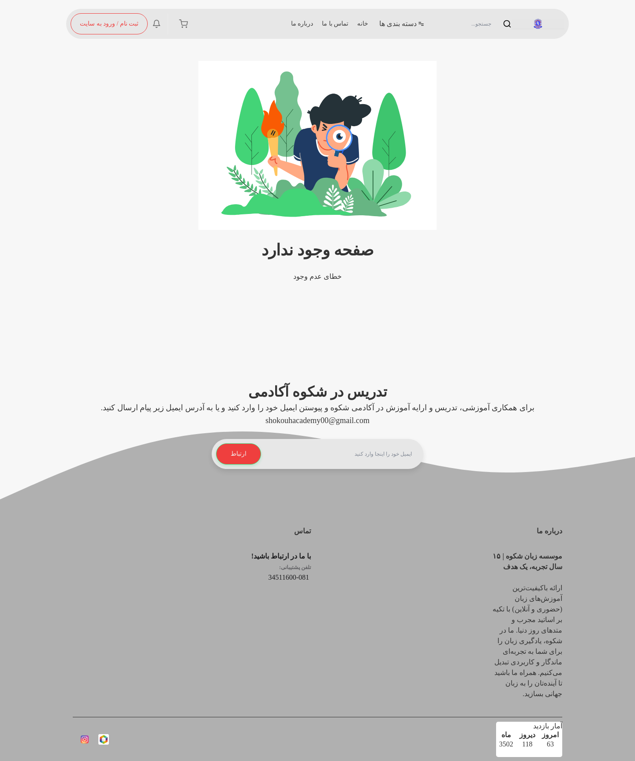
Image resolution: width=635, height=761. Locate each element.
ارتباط (239, 453)
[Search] (476, 24)
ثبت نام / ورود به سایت (109, 23)
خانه (362, 23)
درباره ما (302, 23)
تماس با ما (335, 23)
